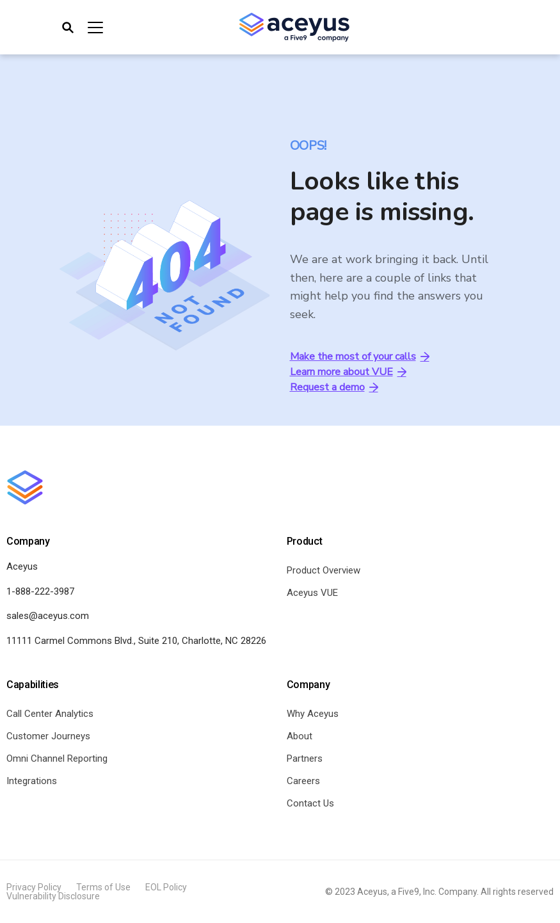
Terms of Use (103, 887)
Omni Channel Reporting (57, 758)
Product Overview (323, 570)
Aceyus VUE (312, 592)
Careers (303, 781)
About (299, 736)
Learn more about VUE (348, 372)
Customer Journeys (48, 736)
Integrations (31, 781)
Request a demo (334, 387)
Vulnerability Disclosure (53, 896)
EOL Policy (166, 887)
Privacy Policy (33, 887)
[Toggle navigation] (81, 27)
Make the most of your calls (359, 356)
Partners (305, 758)
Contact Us (310, 803)
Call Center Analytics (49, 713)
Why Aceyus (313, 713)
